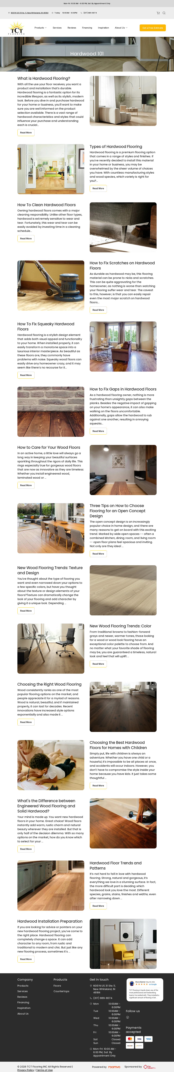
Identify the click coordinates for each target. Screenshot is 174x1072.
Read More (26, 132)
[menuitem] (40, 28)
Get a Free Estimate (152, 27)
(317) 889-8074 (90, 13)
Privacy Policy (25, 1070)
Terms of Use (44, 1070)
